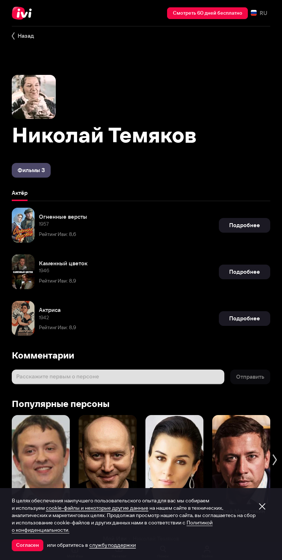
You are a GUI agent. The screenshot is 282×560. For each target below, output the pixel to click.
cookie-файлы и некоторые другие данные (97, 508)
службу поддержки (112, 545)
